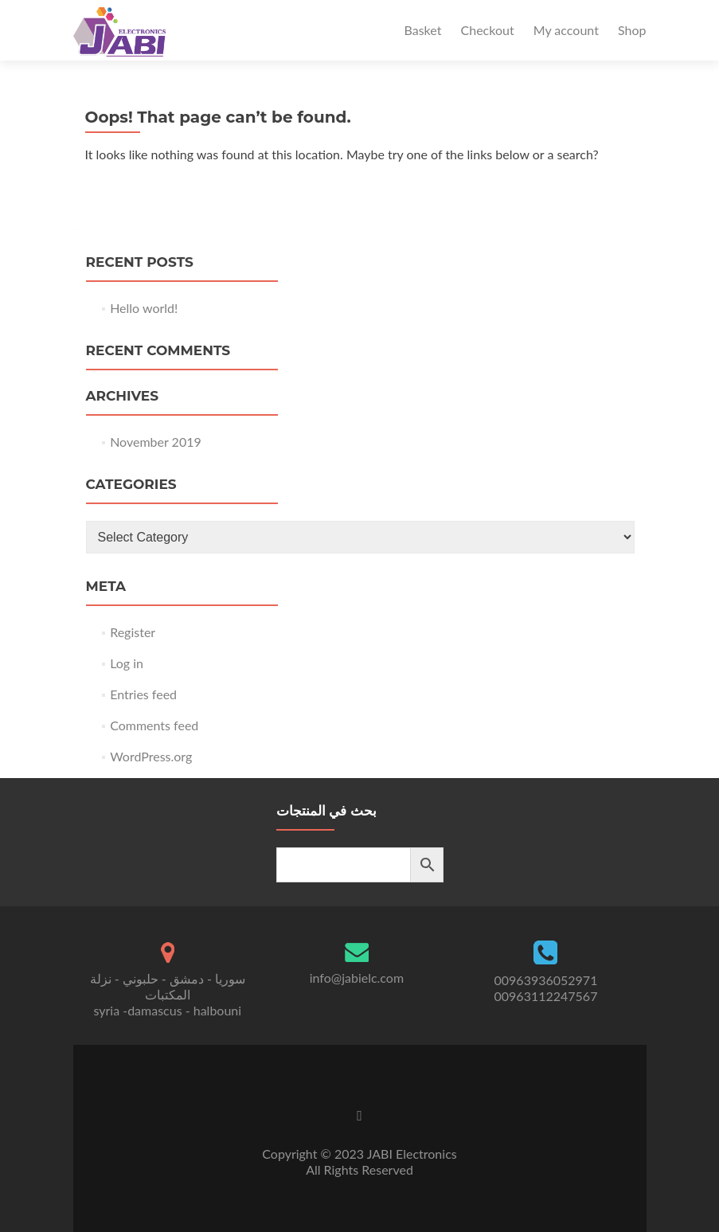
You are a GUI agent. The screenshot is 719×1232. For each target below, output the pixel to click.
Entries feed (143, 694)
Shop (632, 29)
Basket (423, 29)
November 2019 (155, 441)
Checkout (487, 29)
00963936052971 (546, 980)
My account (566, 29)
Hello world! (144, 307)
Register (132, 631)
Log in (126, 663)
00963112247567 (546, 995)
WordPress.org (151, 756)
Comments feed (154, 725)
